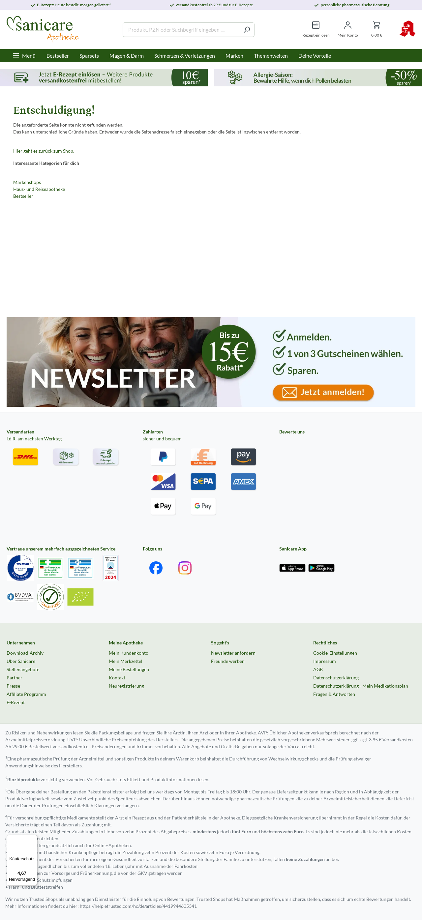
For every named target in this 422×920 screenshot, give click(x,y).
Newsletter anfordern (233, 653)
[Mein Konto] (348, 29)
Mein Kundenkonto (128, 653)
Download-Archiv (25, 653)
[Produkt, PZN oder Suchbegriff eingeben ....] (181, 29)
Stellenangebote (23, 669)
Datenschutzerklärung (336, 677)
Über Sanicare (21, 661)
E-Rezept (16, 702)
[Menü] (24, 55)
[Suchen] (247, 29)
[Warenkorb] (376, 29)
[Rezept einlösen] (316, 29)
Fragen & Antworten (334, 694)
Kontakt (117, 677)
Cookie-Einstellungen (335, 653)
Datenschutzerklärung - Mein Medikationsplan (360, 686)
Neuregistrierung (126, 686)
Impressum (324, 661)
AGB (318, 669)
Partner (14, 677)
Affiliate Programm (26, 694)
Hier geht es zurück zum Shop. (43, 151)
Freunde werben (228, 661)
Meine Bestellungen (129, 669)
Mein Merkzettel (125, 661)
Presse (13, 686)
